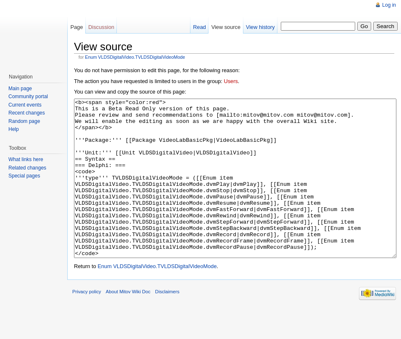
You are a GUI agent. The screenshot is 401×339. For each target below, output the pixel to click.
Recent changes (26, 113)
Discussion (101, 27)
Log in (389, 5)
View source (225, 27)
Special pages (24, 176)
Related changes (27, 168)
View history (260, 27)
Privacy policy (86, 323)
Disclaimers (167, 323)
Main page (20, 88)
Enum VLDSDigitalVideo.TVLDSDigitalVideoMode (135, 57)
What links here (25, 159)
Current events (25, 105)
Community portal (28, 96)
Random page (24, 121)
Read (199, 27)
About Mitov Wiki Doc (128, 323)
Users (230, 81)
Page (76, 27)
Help (13, 129)
